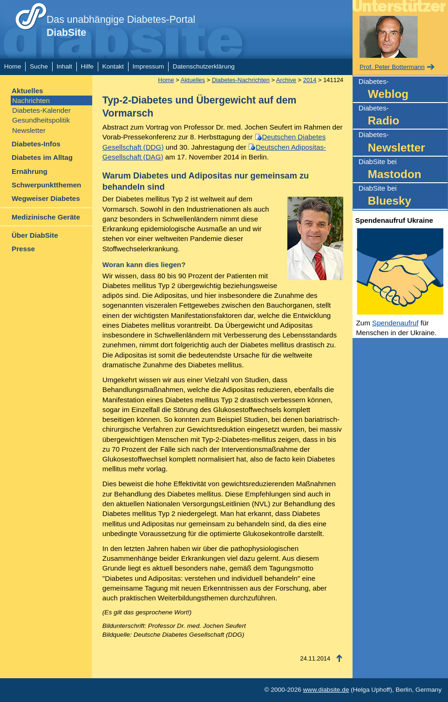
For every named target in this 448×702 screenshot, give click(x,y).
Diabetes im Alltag (42, 157)
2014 (310, 79)
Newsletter (29, 130)
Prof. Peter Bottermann (392, 66)
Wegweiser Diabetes (46, 198)
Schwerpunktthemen (46, 185)
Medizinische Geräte (46, 217)
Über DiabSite (35, 235)
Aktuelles (27, 91)
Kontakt (113, 66)
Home (12, 66)
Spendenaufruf (395, 323)
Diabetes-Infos (36, 144)
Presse (23, 249)
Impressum (148, 66)
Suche (39, 66)
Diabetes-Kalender (41, 110)
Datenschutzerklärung (204, 66)
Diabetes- (403, 89)
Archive (286, 79)
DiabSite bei (403, 170)
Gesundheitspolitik (41, 120)
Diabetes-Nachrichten (241, 79)
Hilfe (87, 66)
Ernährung (30, 171)
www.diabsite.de (326, 689)
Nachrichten (31, 100)
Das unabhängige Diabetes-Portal (121, 26)
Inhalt (64, 66)
